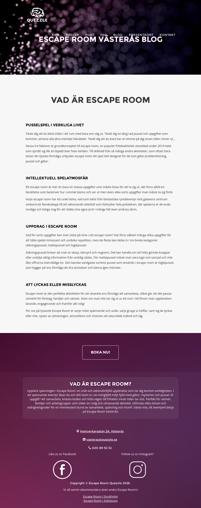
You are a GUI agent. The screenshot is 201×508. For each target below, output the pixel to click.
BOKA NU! (100, 352)
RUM (56, 39)
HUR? (89, 39)
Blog (118, 39)
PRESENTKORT (141, 39)
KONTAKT (167, 39)
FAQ (103, 39)
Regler (72, 39)
